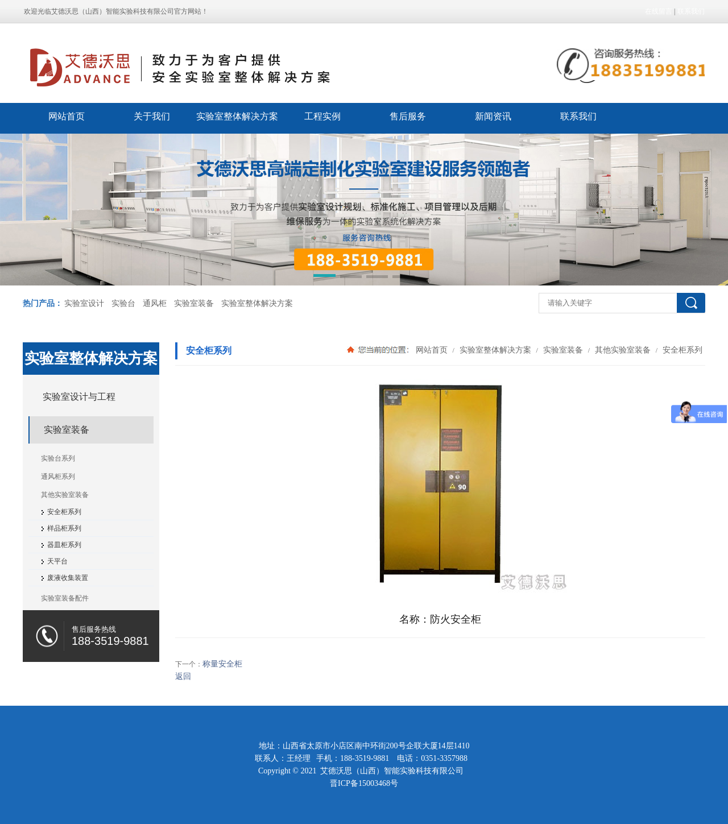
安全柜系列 (681, 349)
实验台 (123, 303)
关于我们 (152, 116)
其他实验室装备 (623, 349)
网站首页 (66, 116)
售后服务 (408, 116)
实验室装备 (194, 303)
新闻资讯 (493, 116)
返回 (183, 676)
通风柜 (155, 303)
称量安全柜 (222, 664)
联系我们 (691, 11)
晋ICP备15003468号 (364, 783)
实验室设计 (84, 303)
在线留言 (658, 11)
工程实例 (322, 116)
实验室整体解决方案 (237, 116)
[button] (324, 277)
